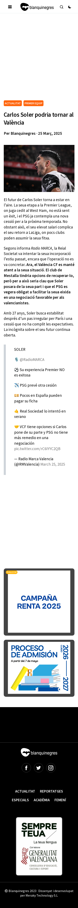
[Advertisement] (39, 58)
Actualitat (25, 791)
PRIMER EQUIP (33, 103)
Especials (20, 800)
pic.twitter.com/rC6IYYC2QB (37, 448)
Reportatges (51, 791)
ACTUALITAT (13, 103)
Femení (60, 800)
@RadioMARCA (32, 359)
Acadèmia (42, 800)
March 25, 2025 (52, 464)
